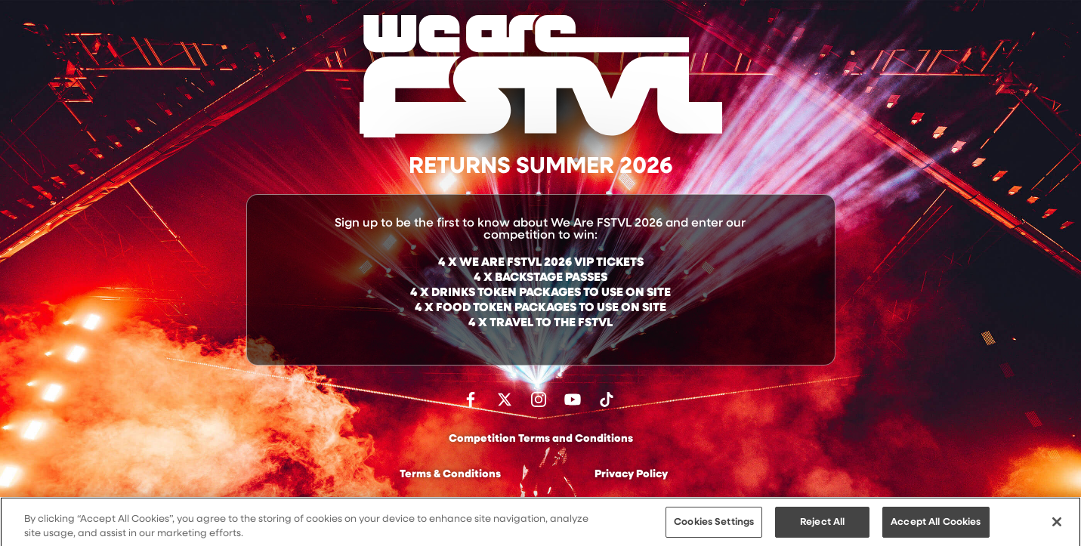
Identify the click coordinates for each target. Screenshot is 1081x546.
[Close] (1056, 526)
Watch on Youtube (572, 399)
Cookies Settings (714, 527)
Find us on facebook (471, 399)
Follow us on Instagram (539, 399)
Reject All (822, 527)
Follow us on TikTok (606, 399)
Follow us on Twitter (505, 399)
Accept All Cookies (936, 527)
